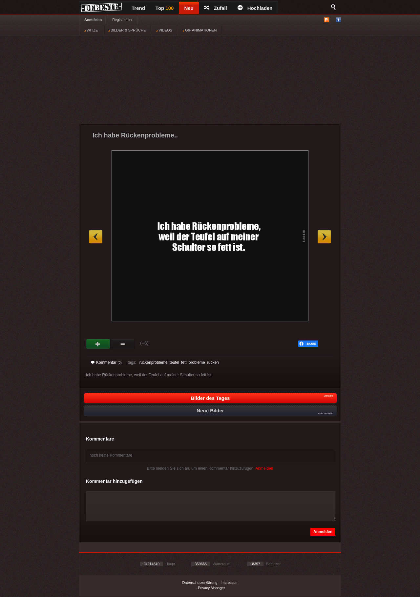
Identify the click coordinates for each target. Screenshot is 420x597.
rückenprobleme (153, 362)
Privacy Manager (211, 588)
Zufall (215, 8)
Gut (98, 344)
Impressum (229, 583)
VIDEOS (164, 30)
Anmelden (93, 20)
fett (184, 362)
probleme (197, 362)
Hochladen (255, 8)
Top (165, 8)
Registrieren (122, 20)
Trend (138, 8)
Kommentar (106, 362)
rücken (213, 362)
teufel (174, 362)
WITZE (91, 30)
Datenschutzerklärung (199, 583)
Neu (188, 8)
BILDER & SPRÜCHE (127, 30)
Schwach (123, 344)
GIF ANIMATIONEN (200, 30)
